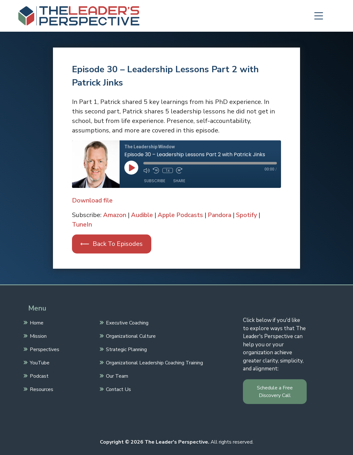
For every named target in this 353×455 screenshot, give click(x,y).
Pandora (222, 215)
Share (179, 180)
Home (35, 322)
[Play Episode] (131, 168)
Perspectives (43, 348)
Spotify (249, 215)
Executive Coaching (126, 322)
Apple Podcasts (181, 215)
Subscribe (154, 180)
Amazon (114, 215)
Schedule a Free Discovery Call (275, 391)
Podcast (38, 375)
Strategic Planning (125, 348)
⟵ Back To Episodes (111, 244)
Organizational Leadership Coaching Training (153, 362)
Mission (37, 335)
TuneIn (82, 224)
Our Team (116, 375)
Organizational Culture (130, 335)
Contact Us (117, 388)
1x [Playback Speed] (168, 170)
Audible (142, 215)
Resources (40, 388)
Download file (92, 200)
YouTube (38, 362)
